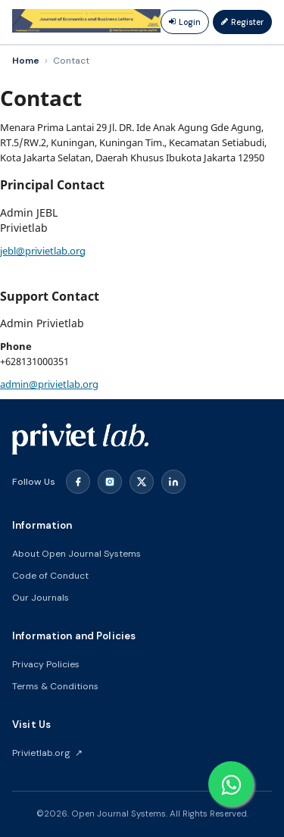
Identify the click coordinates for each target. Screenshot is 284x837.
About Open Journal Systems (76, 554)
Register (242, 22)
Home (25, 61)
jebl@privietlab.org (43, 251)
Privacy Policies (46, 664)
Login (185, 22)
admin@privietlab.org (49, 384)
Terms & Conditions (55, 686)
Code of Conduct (50, 576)
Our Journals (40, 598)
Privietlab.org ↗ (47, 753)
